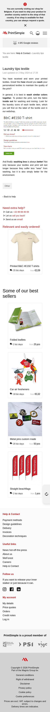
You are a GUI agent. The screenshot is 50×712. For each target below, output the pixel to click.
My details (8, 603)
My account (9, 597)
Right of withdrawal (25, 679)
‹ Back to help (9, 196)
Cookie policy (25, 692)
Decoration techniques (15, 536)
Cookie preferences (25, 696)
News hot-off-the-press (15, 550)
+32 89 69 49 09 (21, 212)
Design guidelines (12, 524)
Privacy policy (25, 688)
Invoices (7, 532)
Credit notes (9, 615)
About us (7, 554)
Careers (7, 562)
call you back (18, 216)
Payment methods (12, 520)
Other (7, 186)
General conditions (25, 675)
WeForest (8, 558)
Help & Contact (23, 53)
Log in (6, 619)
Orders (6, 611)
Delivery (7, 528)
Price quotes (9, 607)
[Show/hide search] (31, 33)
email (19, 219)
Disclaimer (25, 684)
